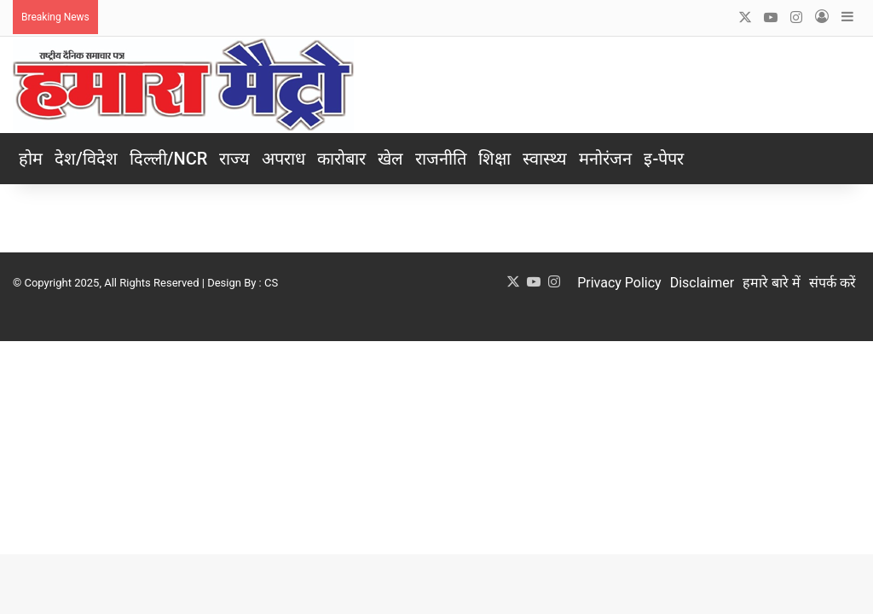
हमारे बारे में (772, 283)
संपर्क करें (832, 283)
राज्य (234, 158)
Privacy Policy (619, 283)
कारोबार (341, 158)
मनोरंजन (605, 158)
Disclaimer (702, 283)
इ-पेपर (664, 158)
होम (31, 158)
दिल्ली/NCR (169, 158)
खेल (390, 158)
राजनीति (440, 158)
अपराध (283, 158)
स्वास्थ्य (545, 158)
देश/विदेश (86, 158)
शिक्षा (494, 158)
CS (271, 282)
